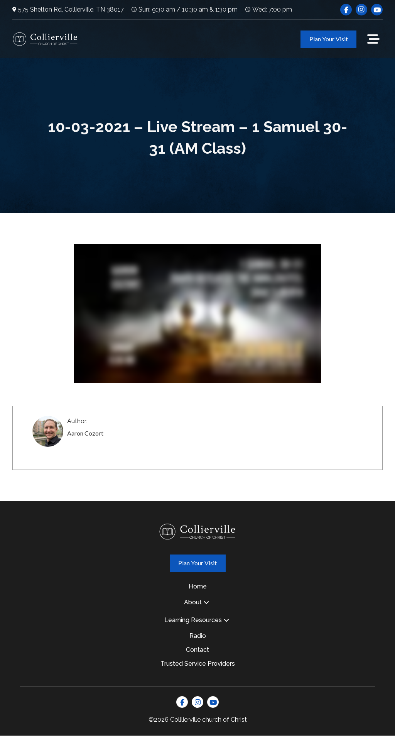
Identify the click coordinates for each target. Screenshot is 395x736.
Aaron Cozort (85, 433)
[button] (373, 39)
